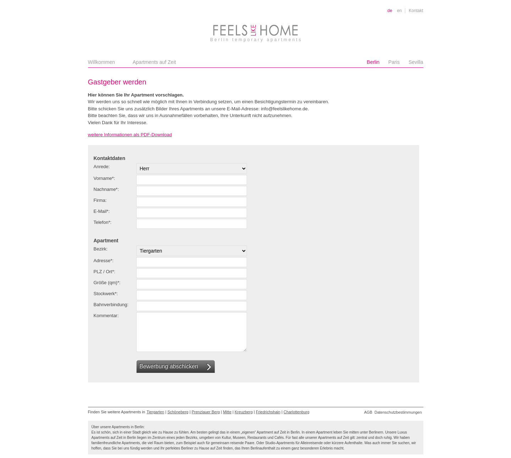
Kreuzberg (244, 412)
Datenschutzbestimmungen (398, 412)
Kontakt (416, 10)
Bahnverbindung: (111, 304)
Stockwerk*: (106, 293)
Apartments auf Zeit (154, 62)
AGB (368, 412)
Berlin (373, 62)
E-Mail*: (102, 211)
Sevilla (415, 62)
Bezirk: (101, 249)
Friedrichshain (268, 412)
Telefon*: (103, 222)
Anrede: (102, 166)
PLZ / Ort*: (104, 271)
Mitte (227, 412)
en (399, 10)
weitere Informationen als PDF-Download (130, 134)
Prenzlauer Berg (206, 412)
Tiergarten (155, 412)
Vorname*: (104, 178)
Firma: (100, 200)
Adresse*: (104, 260)
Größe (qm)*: (107, 282)
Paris (394, 62)
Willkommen (101, 62)
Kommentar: (106, 315)
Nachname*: (106, 189)
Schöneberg (177, 412)
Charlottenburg (296, 412)
